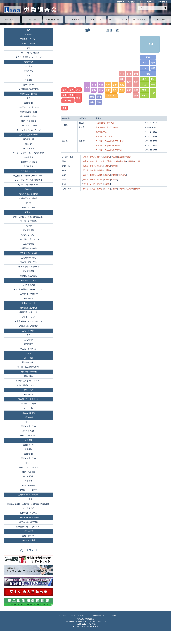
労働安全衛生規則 (28, 258)
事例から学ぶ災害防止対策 (28, 267)
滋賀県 (107, 175)
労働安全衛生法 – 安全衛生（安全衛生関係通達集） (28, 504)
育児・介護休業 (28, 472)
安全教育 (75, 19)
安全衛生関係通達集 (28, 221)
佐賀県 (93, 189)
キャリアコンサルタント (117, 19)
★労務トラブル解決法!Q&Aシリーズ (28, 176)
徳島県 (85, 184)
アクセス (149, 2)
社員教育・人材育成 (28, 162)
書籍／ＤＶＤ (10, 19)
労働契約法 (28, 103)
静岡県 (100, 170)
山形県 (121, 157)
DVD (28, 30)
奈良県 (114, 175)
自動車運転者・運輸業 (28, 198)
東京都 (85, 161)
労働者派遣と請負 (28, 426)
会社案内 (120, 2)
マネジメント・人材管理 (28, 53)
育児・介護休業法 (28, 121)
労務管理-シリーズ (28, 171)
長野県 (93, 166)
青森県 (93, 157)
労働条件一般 (28, 445)
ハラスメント (28, 148)
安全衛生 (28, 212)
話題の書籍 (28, 417)
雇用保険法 (28, 344)
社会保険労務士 (28, 362)
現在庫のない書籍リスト (28, 399)
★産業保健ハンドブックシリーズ (28, 321)
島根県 (93, 179)
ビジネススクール (96, 19)
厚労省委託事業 (139, 19)
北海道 (85, 157)
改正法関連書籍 (28, 413)
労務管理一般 (28, 139)
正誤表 (140, 2)
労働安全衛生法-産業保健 (28, 517)
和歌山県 (122, 175)
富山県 (100, 166)
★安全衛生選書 (28, 285)
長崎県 (100, 189)
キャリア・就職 (28, 540)
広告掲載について (83, 615)
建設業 (28, 203)
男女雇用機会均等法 (28, 116)
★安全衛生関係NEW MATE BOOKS (28, 289)
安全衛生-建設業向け (28, 253)
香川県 (93, 184)
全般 (28, 75)
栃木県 (123, 161)
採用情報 (131, 2)
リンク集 (112, 615)
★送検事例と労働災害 (28, 294)
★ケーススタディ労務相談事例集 (28, 180)
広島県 (107, 179)
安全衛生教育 (28, 244)
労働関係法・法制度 (28, 94)
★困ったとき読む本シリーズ (29, 130)
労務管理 (28, 440)
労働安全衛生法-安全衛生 (28, 495)
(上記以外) (28, 408)
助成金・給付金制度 (28, 435)
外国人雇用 (28, 166)
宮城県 (107, 157)
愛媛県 (100, 184)
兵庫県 (93, 175)
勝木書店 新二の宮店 (105, 136)
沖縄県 (137, 189)
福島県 (128, 157)
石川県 (107, 166)
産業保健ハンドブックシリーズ (28, 527)
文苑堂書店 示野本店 (105, 123)
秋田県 (114, 157)
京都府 (100, 175)
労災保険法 (28, 340)
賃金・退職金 (28, 85)
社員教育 (28, 481)
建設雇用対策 (28, 476)
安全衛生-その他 (28, 303)
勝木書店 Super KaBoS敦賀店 (109, 145)
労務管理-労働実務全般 (28, 135)
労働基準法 (28, 62)
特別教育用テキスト (28, 39)
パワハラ (28, 422)
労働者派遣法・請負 (28, 112)
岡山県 (100, 179)
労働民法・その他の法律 (28, 107)
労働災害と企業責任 (28, 248)
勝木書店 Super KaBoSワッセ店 (110, 141)
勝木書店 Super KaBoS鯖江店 (109, 150)
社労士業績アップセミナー (28, 385)
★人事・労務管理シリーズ (28, 185)
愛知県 (85, 170)
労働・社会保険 (28, 331)
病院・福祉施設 (28, 207)
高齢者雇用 (28, 157)
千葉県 (109, 161)
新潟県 (85, 166)
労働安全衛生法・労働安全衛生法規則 (28, 217)
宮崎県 (121, 189)
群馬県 (130, 161)
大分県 (114, 189)
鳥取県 (85, 179)
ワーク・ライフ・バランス (28, 467)
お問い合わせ (162, 2)
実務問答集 (28, 71)
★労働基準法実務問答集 (28, 89)
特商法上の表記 (99, 615)
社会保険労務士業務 (28, 372)
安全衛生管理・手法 (28, 262)
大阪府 (85, 175)
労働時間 (28, 80)
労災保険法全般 (28, 536)
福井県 (114, 166)
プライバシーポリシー (64, 615)
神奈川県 (93, 161)
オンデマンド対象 (28, 404)
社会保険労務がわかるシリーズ (28, 381)
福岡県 (85, 189)
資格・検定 (28, 358)
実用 (28, 48)
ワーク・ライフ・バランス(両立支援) (28, 153)
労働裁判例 (28, 189)
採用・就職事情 (28, 485)
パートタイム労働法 (28, 125)
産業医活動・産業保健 (28, 326)
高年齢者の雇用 (28, 431)
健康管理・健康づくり (28, 312)
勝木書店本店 (101, 132)
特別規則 (28, 226)
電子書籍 (28, 34)
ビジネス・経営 (28, 43)
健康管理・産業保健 (28, 308)
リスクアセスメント (28, 235)
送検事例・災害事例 (28, 513)
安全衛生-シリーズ (28, 280)
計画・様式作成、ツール (28, 239)
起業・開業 (28, 376)
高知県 (107, 184)
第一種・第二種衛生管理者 (28, 367)
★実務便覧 (28, 298)
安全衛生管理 (28, 230)
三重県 (107, 170)
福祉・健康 (28, 390)
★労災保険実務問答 (28, 349)
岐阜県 (93, 170)
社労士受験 (160, 19)
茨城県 (116, 161)
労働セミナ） (53, 19)
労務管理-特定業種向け (28, 194)
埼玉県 (101, 161)
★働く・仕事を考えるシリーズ (28, 57)
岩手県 (100, 157)
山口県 (114, 179)
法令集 (28, 353)
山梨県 (137, 161)
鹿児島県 (129, 189)
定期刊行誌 (31, 19)
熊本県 (107, 189)
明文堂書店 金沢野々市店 (107, 127)
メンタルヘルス (28, 317)
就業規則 (28, 144)
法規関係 (28, 66)
